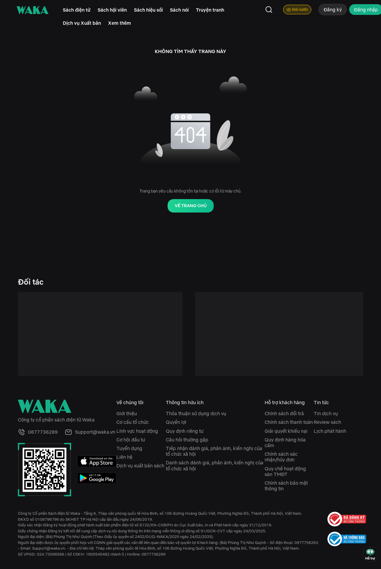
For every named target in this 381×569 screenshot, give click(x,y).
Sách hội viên (112, 10)
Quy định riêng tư (184, 431)
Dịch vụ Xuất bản (82, 23)
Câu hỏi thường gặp (187, 440)
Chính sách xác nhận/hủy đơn (281, 457)
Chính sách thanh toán (289, 422)
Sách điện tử (76, 10)
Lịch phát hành (330, 431)
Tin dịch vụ (326, 413)
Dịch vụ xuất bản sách (140, 466)
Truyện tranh (210, 10)
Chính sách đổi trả (284, 413)
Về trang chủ (191, 205)
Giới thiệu (126, 413)
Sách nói (179, 10)
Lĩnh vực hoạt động (137, 431)
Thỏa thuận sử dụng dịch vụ (196, 413)
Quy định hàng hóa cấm (285, 442)
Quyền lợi (176, 422)
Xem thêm (119, 23)
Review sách (327, 422)
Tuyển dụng (129, 448)
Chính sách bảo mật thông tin (286, 486)
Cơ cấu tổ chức (132, 422)
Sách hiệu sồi (148, 10)
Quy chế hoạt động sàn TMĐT (285, 471)
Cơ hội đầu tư (130, 440)
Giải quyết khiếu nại (286, 431)
